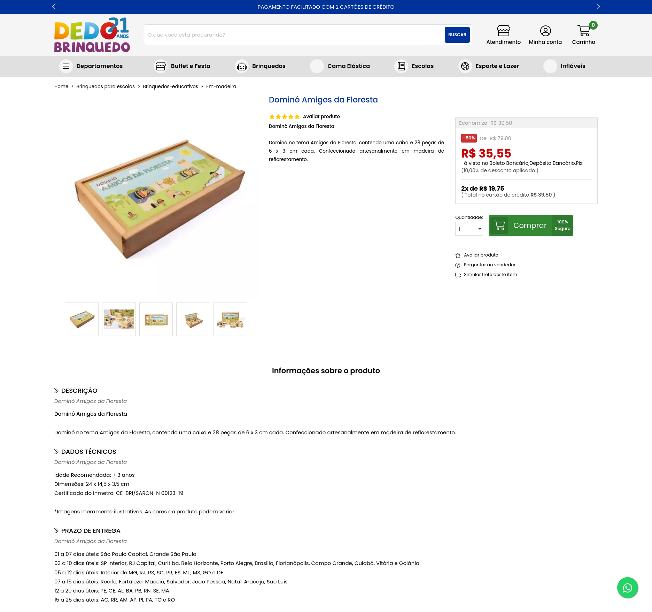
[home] (92, 34)
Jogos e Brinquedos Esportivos (488, 66)
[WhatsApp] (627, 587)
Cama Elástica (348, 66)
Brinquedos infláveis (564, 66)
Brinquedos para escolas (414, 66)
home (61, 87)
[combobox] (308, 34)
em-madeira (221, 87)
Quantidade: (469, 225)
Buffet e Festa (190, 66)
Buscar (457, 35)
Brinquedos (269, 66)
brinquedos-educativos (170, 87)
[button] (53, 7)
